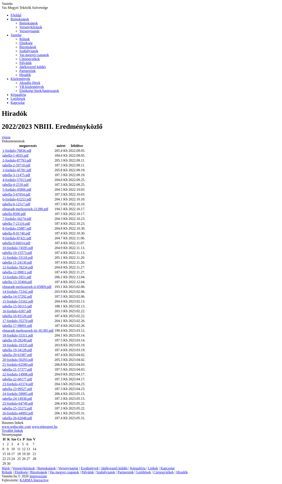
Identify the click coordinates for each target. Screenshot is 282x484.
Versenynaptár (29, 31)
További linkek (12, 431)
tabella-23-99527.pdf (17, 389)
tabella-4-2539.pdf (15, 185)
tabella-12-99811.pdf (17, 272)
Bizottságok (27, 47)
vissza (6, 137)
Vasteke (16, 35)
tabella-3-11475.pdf (16, 175)
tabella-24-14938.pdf (17, 398)
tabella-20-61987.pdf (17, 355)
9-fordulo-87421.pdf (16, 238)
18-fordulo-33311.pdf (17, 335)
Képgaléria (18, 95)
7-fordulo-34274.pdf (16, 219)
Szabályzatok (28, 51)
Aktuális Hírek (29, 83)
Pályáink (25, 63)
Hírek (6, 468)
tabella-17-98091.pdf (17, 326)
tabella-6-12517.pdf (16, 204)
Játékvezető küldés (32, 67)
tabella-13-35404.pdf (17, 282)
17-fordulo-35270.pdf (17, 321)
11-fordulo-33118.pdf (17, 257)
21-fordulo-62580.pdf (17, 364)
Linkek (153, 468)
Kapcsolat (18, 103)
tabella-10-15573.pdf (17, 253)
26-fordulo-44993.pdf (17, 413)
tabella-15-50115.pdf (17, 306)
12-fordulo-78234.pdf (17, 267)
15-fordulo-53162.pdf (17, 301)
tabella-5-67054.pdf (16, 194)
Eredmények (90, 468)
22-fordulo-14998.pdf (17, 374)
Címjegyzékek (29, 59)
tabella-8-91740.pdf (16, 233)
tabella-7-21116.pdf (16, 223)
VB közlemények (31, 87)
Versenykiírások (30, 27)
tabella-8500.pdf (14, 214)
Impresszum (38, 476)
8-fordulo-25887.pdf (16, 228)
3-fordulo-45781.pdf (16, 170)
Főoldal (16, 15)
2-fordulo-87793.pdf (16, 160)
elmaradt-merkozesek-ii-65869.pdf (27, 287)
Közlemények (20, 79)
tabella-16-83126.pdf (17, 316)
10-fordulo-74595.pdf (17, 248)
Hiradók (25, 75)
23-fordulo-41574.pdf (17, 384)
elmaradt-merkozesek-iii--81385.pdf (28, 330)
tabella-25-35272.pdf (17, 408)
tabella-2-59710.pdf (16, 165)
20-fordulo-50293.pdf (17, 360)
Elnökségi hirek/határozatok (39, 91)
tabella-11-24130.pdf (17, 262)
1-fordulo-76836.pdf (16, 150)
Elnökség (26, 43)
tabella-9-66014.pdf (16, 243)
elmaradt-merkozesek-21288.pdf (25, 209)
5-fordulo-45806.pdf (16, 189)
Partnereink (27, 71)
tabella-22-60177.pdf (17, 379)
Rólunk (24, 39)
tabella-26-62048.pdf (17, 418)
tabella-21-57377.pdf (17, 369)
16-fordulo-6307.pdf (16, 311)
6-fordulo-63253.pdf (16, 199)
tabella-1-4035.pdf (15, 155)
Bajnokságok (20, 19)
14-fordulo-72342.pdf (17, 291)
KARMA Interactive (34, 480)
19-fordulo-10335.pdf (17, 345)
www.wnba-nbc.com (16, 427)
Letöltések (18, 99)
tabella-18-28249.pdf (17, 340)
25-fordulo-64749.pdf (17, 403)
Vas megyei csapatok (34, 55)
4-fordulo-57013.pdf (16, 180)
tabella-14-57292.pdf (17, 296)
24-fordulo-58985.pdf (17, 394)
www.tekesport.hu (44, 427)
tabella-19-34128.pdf (17, 350)
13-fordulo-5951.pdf (16, 277)
